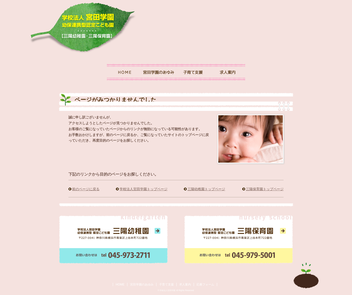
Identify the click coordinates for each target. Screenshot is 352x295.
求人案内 (185, 284)
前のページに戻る (85, 189)
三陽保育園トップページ (265, 189)
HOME (120, 284)
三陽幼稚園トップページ (206, 189)
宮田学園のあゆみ (142, 284)
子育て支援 (166, 284)
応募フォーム (205, 284)
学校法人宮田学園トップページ (143, 189)
